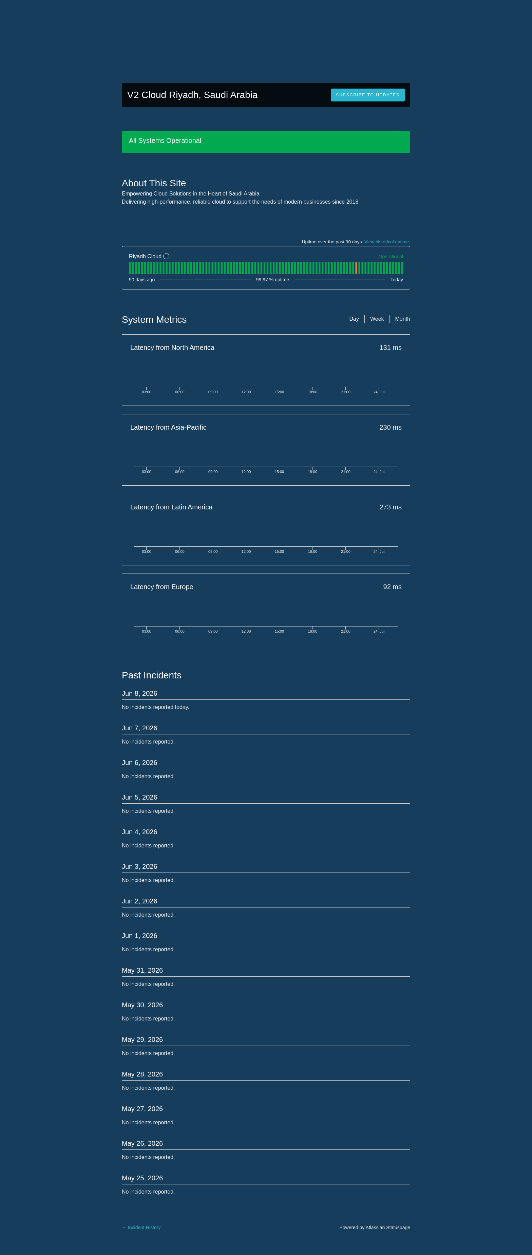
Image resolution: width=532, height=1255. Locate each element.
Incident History (141, 1227)
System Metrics (154, 319)
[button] (368, 95)
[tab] (130, 268)
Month (402, 319)
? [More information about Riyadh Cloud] (166, 256)
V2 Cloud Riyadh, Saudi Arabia (192, 95)
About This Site (154, 183)
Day (354, 319)
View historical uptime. (387, 241)
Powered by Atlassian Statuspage (374, 1227)
